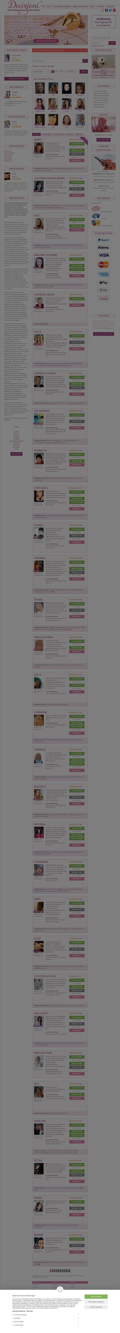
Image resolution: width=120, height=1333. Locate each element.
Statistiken (17, 1318)
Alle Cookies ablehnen (96, 1302)
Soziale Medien (18, 1325)
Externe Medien (19, 1321)
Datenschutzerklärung (18, 1311)
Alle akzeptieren (96, 1296)
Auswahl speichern (96, 1307)
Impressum (29, 1311)
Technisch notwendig (20, 1315)
